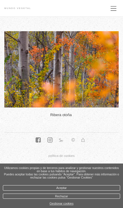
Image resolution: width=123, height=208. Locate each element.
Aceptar (61, 188)
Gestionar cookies (61, 203)
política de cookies (61, 155)
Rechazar (61, 196)
